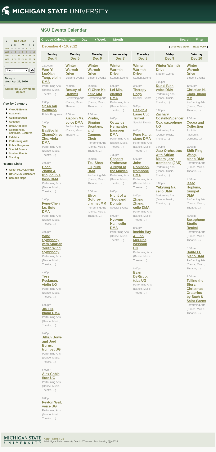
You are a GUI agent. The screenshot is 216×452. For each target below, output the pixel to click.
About (47, 439)
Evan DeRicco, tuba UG (140, 276)
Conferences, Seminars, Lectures (20, 131)
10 (34, 52)
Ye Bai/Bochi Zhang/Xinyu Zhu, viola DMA (52, 134)
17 (34, 55)
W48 (7, 48)
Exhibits (14, 137)
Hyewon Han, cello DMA (118, 224)
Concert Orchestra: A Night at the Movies (119, 165)
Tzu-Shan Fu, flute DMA (95, 167)
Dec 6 (97, 58)
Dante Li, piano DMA (195, 254)
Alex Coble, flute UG (51, 376)
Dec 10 (196, 58)
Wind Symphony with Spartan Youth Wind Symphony (52, 244)
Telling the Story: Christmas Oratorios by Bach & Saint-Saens (196, 291)
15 (26, 55)
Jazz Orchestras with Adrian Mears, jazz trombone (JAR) (169, 157)
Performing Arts (18, 141)
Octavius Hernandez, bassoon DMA (119, 128)
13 (19, 55)
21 (23, 59)
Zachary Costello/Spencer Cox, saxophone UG (170, 120)
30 (23, 48)
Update (20, 91)
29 (19, 48)
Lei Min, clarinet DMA (116, 94)
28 (15, 48)
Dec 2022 (20, 40)
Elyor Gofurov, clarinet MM (97, 199)
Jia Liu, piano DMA (51, 311)
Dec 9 (169, 58)
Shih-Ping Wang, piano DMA (195, 155)
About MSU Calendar (21, 169)
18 (11, 59)
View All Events (18, 109)
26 (15, 62)
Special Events (18, 149)
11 (11, 55)
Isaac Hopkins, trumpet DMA (194, 189)
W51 (7, 59)
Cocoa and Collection (195, 124)
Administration (18, 117)
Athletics (14, 121)
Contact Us (58, 439)
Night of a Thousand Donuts (118, 199)
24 (34, 59)
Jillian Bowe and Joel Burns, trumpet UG (52, 343)
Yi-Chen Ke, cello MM (97, 92)
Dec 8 (142, 58)
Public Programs (19, 145)
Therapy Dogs (139, 92)
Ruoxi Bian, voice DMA (165, 88)
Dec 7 (120, 58)
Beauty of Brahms (73, 92)
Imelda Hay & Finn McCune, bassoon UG (142, 240)
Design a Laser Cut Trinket (141, 114)
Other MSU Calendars (22, 174)
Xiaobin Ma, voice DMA (75, 120)
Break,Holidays (18, 125)
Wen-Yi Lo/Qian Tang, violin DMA (51, 76)
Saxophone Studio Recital (196, 224)
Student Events (18, 153)
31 (34, 62)
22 (26, 59)
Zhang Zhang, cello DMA (141, 203)
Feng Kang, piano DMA (142, 136)
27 (11, 48)
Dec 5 (75, 58)
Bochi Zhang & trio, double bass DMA (51, 173)
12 (15, 55)
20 (19, 59)
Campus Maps (17, 178)
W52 (7, 62)
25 (11, 62)
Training (14, 157)
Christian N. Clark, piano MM (196, 94)
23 (30, 59)
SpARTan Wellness (49, 108)
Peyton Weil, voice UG (52, 404)
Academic (15, 113)
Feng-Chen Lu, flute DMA (51, 207)
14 (23, 55)
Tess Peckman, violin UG (50, 280)
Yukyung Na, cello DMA (166, 189)
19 (15, 59)
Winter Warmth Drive (72, 70)
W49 (7, 52)
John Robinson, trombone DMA (141, 169)
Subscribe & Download (20, 88)
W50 (7, 55)
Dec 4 (52, 58)
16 (30, 55)
